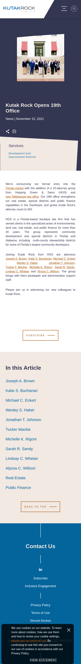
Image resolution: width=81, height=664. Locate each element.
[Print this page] (14, 132)
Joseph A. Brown (16, 258)
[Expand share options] (7, 132)
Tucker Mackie (18, 429)
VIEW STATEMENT (43, 659)
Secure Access (40, 620)
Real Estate (16, 478)
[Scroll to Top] (40, 506)
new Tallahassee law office (22, 196)
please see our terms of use (28, 640)
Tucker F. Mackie (16, 267)
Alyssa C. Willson (48, 271)
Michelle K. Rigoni (41, 267)
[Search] (75, 9)
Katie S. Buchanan (40, 258)
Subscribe (40, 578)
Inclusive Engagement (40, 586)
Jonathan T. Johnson (61, 262)
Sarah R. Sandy (65, 267)
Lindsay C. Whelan (17, 271)
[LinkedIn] (40, 570)
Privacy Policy (40, 605)
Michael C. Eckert (64, 258)
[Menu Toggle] (65, 8)
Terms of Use (40, 613)
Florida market (15, 188)
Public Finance (18, 487)
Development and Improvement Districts (26, 155)
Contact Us (40, 546)
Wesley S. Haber (27, 262)
